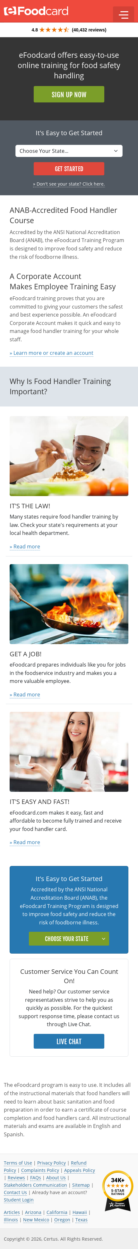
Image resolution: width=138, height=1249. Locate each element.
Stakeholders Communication (35, 1185)
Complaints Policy (40, 1170)
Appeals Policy (79, 1170)
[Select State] (69, 151)
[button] (123, 14)
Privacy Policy (51, 1163)
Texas (81, 1220)
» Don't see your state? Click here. (69, 184)
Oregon (62, 1220)
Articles (12, 1212)
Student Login (19, 1200)
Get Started (69, 168)
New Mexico (36, 1220)
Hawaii (80, 1212)
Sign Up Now (69, 95)
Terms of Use (18, 1163)
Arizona (33, 1212)
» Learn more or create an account (51, 352)
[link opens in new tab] (117, 1191)
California (57, 1212)
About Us (56, 1178)
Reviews (16, 1178)
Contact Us (15, 1192)
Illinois (11, 1220)
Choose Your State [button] (66, 938)
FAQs (35, 1178)
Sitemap (81, 1185)
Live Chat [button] (69, 1041)
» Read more (25, 546)
